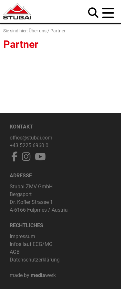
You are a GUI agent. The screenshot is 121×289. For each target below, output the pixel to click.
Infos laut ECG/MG (31, 244)
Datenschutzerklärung (35, 260)
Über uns (37, 30)
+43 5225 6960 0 (29, 145)
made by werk (33, 275)
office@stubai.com (31, 138)
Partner (58, 30)
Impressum (22, 236)
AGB (15, 252)
